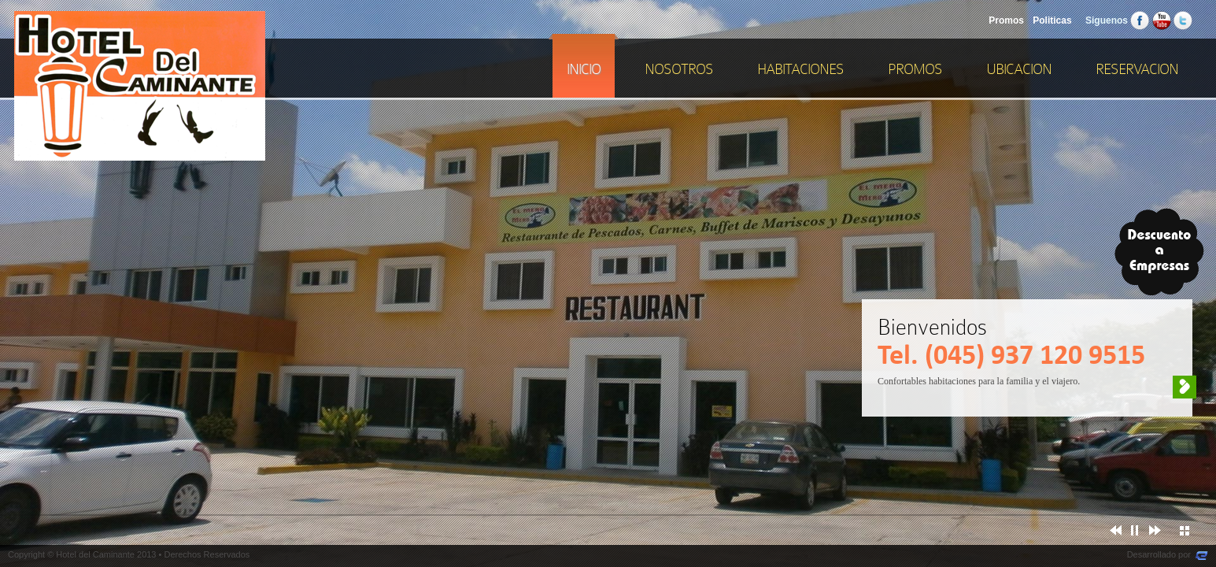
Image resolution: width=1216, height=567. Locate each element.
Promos (1006, 20)
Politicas (1052, 20)
